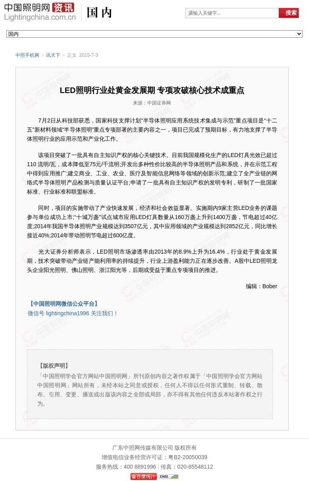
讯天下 (53, 55)
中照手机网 (27, 55)
